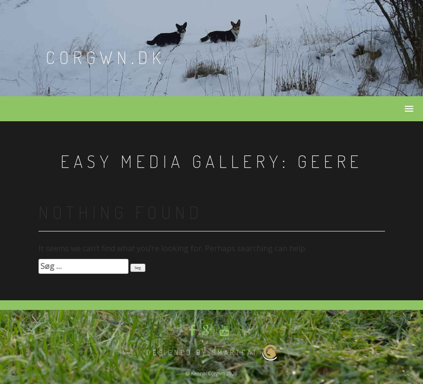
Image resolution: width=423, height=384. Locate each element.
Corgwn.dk (105, 57)
